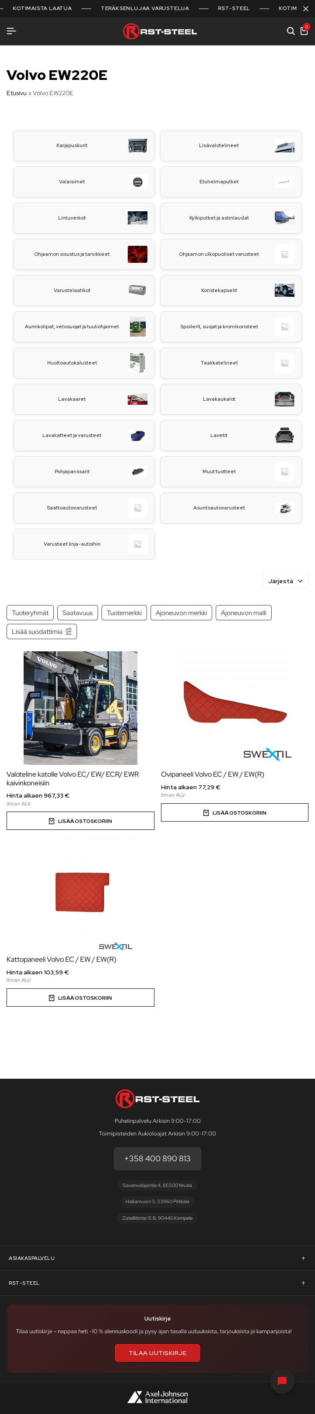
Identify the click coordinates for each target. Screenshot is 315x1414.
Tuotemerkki (124, 612)
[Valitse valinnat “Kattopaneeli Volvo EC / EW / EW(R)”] (80, 997)
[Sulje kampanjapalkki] (306, 8)
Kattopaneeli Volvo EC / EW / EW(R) (61, 959)
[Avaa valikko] (11, 31)
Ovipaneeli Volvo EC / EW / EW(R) (212, 774)
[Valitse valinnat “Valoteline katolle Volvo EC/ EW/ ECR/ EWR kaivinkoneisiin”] (80, 821)
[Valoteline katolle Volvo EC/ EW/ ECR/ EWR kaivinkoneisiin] (80, 708)
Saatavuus (78, 612)
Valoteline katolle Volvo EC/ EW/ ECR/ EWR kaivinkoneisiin (73, 778)
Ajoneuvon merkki (181, 612)
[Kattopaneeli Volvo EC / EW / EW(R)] (80, 893)
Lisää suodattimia (42, 631)
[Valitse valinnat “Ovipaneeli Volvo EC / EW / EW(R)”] (235, 812)
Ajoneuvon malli (243, 612)
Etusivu (17, 93)
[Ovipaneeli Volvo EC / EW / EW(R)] (235, 708)
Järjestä (285, 581)
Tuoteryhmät (30, 612)
